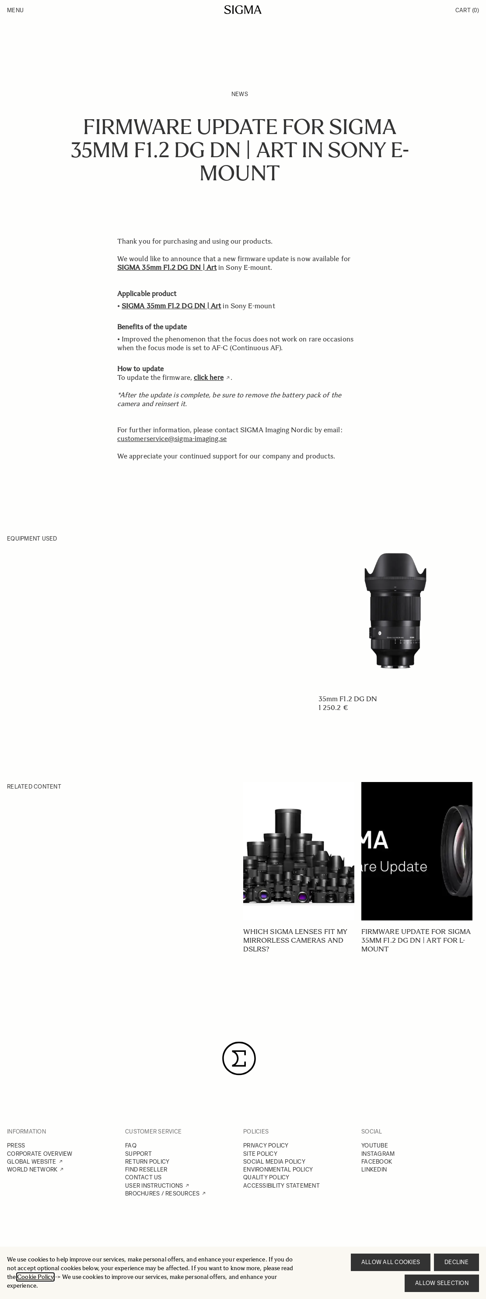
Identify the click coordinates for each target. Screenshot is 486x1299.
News (239, 94)
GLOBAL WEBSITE (31, 1161)
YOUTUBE (374, 1145)
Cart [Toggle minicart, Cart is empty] (467, 10)
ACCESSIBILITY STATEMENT (281, 1185)
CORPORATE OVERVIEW (40, 1154)
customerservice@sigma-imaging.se (172, 438)
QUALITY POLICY (266, 1177)
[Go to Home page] (243, 9)
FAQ (130, 1145)
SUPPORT (138, 1154)
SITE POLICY (260, 1154)
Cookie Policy (35, 1277)
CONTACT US (143, 1177)
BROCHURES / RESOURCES (162, 1193)
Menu (15, 10)
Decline (456, 1262)
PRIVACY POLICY (266, 1145)
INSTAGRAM (378, 1154)
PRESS (16, 1145)
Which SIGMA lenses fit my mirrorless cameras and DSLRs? (295, 940)
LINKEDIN (374, 1169)
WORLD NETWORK (32, 1169)
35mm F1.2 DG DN (347, 699)
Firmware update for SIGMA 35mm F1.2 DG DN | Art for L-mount (416, 940)
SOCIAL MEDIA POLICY (274, 1161)
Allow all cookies (390, 1262)
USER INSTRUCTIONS (154, 1185)
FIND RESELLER (146, 1169)
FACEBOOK (376, 1161)
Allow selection (442, 1283)
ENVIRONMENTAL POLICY (278, 1169)
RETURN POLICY (147, 1161)
